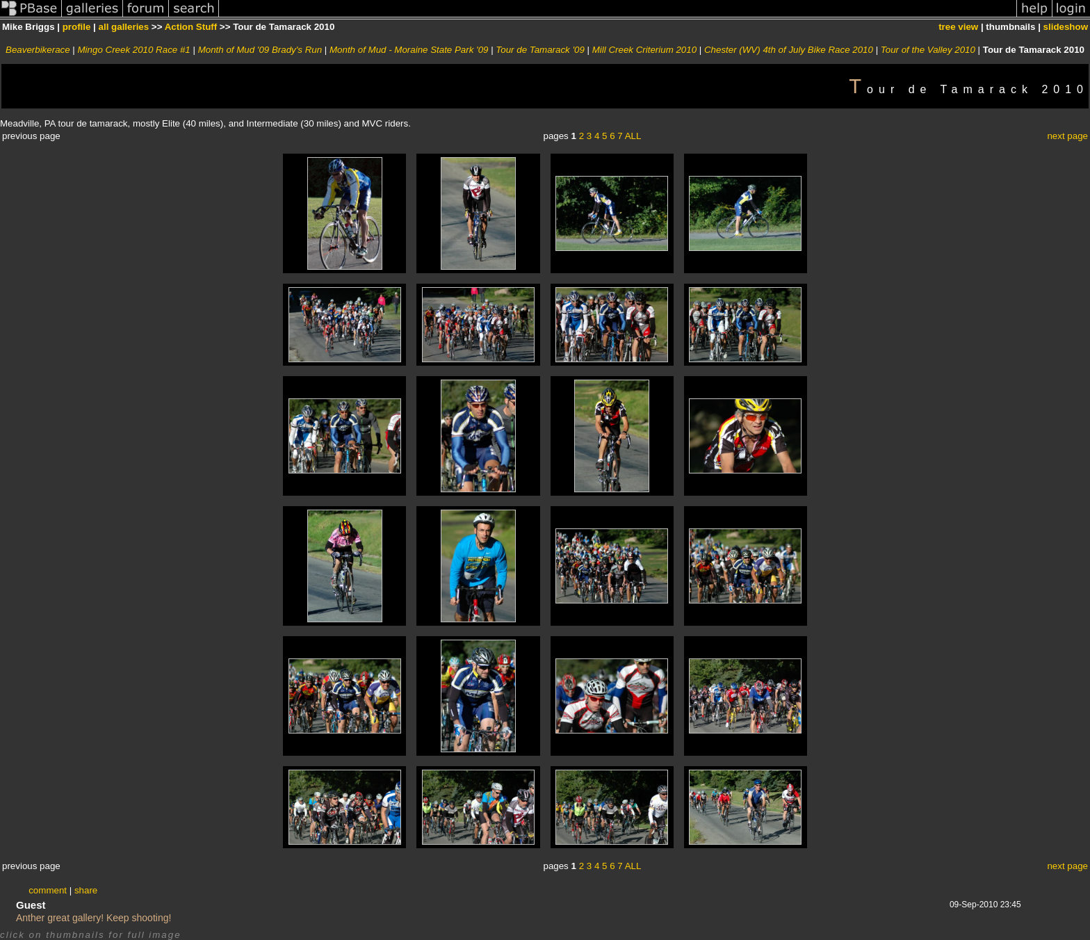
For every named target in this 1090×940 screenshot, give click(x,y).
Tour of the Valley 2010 (928, 49)
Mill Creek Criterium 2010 (644, 49)
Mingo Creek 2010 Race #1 (134, 49)
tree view (958, 27)
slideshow (1065, 27)
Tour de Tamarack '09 (540, 49)
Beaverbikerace (38, 49)
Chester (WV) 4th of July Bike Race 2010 (788, 49)
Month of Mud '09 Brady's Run (260, 49)
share (85, 890)
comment (48, 890)
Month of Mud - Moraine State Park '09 (409, 49)
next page (1067, 136)
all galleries (124, 27)
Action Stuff (191, 27)
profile (77, 27)
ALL (633, 136)
